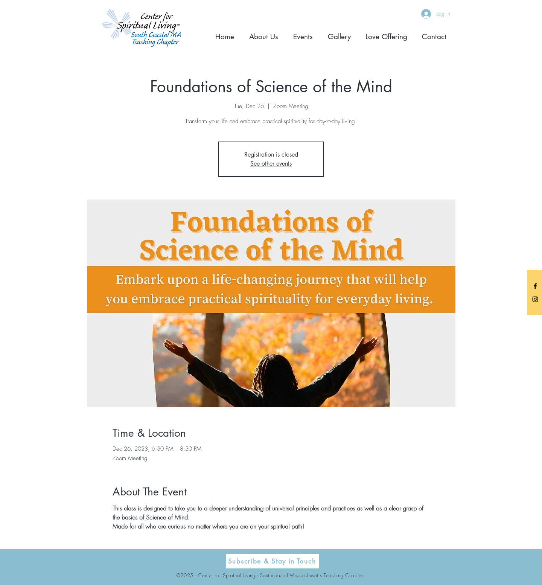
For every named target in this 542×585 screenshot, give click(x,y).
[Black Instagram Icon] (535, 299)
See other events (271, 164)
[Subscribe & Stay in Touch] (273, 561)
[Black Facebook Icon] (535, 286)
